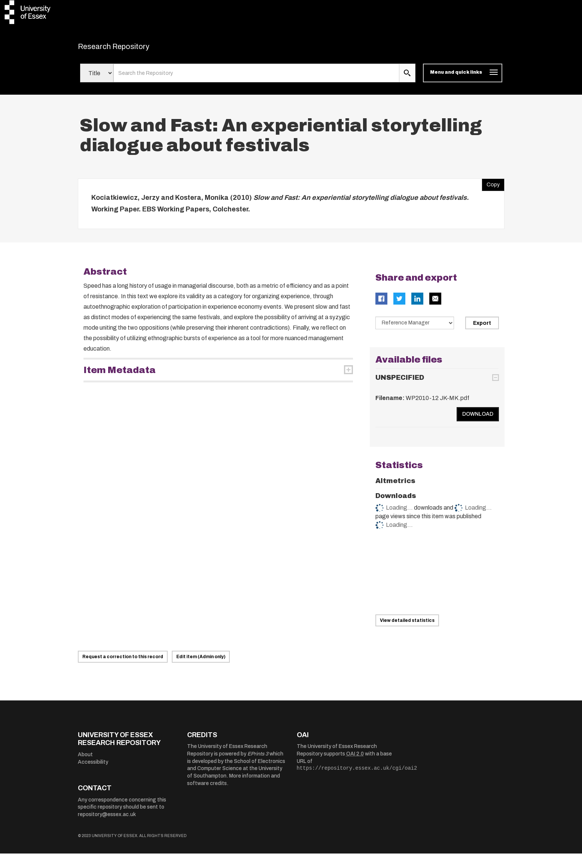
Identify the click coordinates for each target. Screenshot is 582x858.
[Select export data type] (414, 327)
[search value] (256, 77)
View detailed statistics (407, 625)
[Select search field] (96, 77)
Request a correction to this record (122, 661)
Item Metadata (119, 374)
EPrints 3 (257, 758)
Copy (491, 187)
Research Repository (130, 49)
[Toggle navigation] (462, 77)
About (85, 759)
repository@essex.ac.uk (107, 819)
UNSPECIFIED (399, 382)
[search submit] (407, 77)
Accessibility (93, 766)
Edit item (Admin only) (200, 661)
